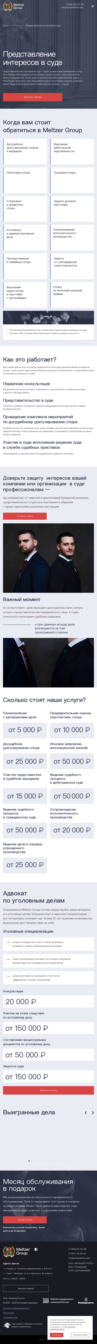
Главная (7, 25)
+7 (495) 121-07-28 (74, 4)
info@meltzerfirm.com (72, 7)
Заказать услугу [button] (48, 1090)
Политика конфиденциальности (16, 1308)
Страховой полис (10, 1317)
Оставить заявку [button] (25, 516)
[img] (92, 1112)
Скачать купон (25, 1219)
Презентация (8, 1313)
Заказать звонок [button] (33, 97)
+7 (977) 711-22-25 (77, 1253)
